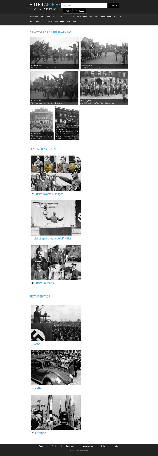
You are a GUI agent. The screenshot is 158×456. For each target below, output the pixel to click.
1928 (72, 16)
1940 (50, 21)
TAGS (67, 11)
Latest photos (88, 446)
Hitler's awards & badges (47, 194)
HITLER (45, 4)
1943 (68, 21)
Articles (54, 446)
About (41, 446)
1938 (37, 21)
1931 (90, 16)
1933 (103, 16)
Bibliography (70, 446)
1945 (81, 21)
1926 (60, 16)
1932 (97, 16)
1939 (43, 21)
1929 (79, 16)
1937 (31, 21)
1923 (42, 16)
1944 (74, 21)
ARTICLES (80, 11)
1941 (56, 21)
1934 (109, 16)
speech (36, 344)
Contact (116, 446)
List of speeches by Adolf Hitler (51, 238)
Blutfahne (38, 433)
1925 (54, 16)
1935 (115, 16)
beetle (36, 388)
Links (103, 446)
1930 (85, 16)
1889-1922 (34, 16)
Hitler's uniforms (42, 283)
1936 (121, 16)
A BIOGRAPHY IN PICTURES (45, 9)
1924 (48, 16)
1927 (66, 16)
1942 (62, 21)
